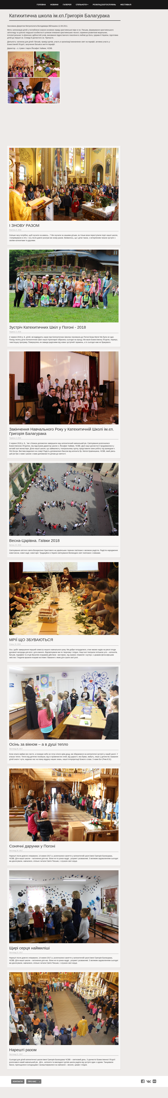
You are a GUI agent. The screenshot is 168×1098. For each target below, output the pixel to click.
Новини (54, 5)
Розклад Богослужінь (104, 5)
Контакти (18, 1081)
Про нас (32, 1081)
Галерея (67, 5)
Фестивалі (125, 5)
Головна (41, 5)
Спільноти (82, 5)
